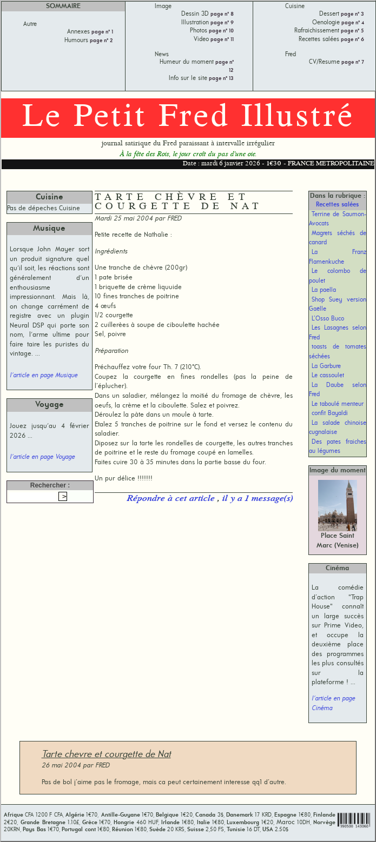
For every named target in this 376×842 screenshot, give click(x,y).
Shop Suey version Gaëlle (337, 305)
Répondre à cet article (172, 498)
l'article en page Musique (43, 375)
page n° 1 (101, 32)
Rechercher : (50, 485)
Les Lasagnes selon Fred (337, 333)
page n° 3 (351, 14)
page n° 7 (352, 62)
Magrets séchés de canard (337, 238)
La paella (324, 290)
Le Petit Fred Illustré (188, 118)
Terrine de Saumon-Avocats (337, 219)
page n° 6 (351, 40)
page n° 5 (351, 31)
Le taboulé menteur (338, 404)
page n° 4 (352, 23)
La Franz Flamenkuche (337, 257)
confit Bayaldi (330, 413)
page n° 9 (221, 23)
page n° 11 (221, 40)
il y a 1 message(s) (257, 498)
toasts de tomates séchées (337, 352)
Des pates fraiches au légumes (337, 447)
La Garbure (326, 366)
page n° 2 (100, 41)
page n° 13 (220, 79)
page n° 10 (220, 31)
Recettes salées (337, 205)
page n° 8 (221, 14)
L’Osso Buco (328, 319)
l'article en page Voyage (42, 457)
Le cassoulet (328, 375)
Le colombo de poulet (337, 276)
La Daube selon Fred (337, 390)
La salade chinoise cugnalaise (337, 428)
